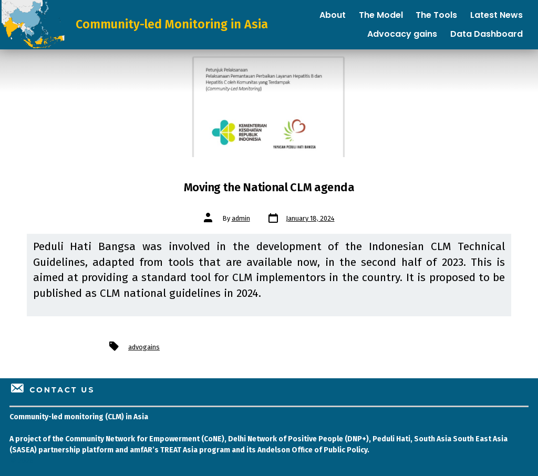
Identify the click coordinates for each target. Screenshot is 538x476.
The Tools (436, 15)
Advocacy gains (402, 34)
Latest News (496, 15)
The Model (381, 15)
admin (241, 218)
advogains (144, 347)
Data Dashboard (486, 34)
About (332, 15)
